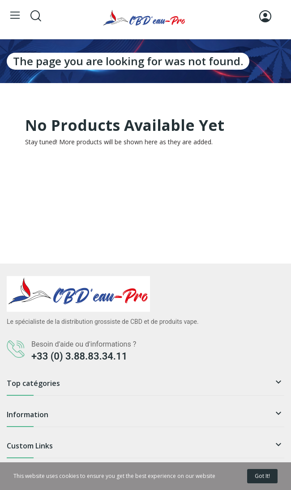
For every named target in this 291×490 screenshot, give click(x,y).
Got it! (262, 476)
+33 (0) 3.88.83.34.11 (79, 356)
